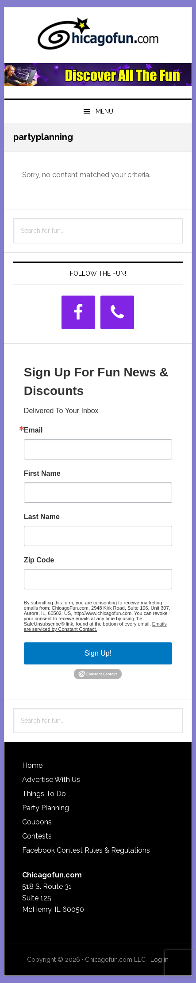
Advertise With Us (51, 779)
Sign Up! (98, 653)
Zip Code (39, 560)
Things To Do (44, 793)
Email (33, 430)
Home (32, 765)
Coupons (37, 822)
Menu (104, 111)
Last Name (42, 516)
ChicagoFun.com (98, 36)
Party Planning (45, 808)
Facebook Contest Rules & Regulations (86, 850)
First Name (42, 473)
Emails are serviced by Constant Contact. (95, 626)
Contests (37, 836)
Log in (159, 959)
